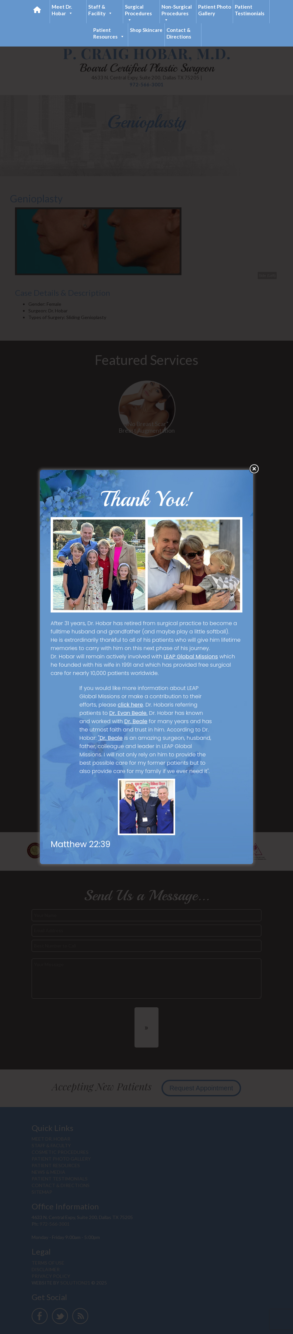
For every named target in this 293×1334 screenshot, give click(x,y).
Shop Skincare (146, 30)
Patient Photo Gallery (214, 10)
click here (130, 705)
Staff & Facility (100, 10)
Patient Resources (109, 33)
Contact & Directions (178, 33)
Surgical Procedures (138, 13)
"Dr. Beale (110, 738)
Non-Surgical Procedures (176, 13)
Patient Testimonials (249, 10)
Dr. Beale (135, 721)
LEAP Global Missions (191, 656)
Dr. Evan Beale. (128, 713)
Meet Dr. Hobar (62, 10)
